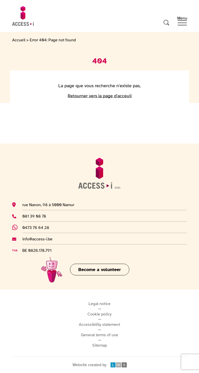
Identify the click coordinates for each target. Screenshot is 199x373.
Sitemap (99, 345)
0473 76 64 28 (38, 227)
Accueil (18, 40)
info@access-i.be (37, 239)
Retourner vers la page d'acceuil (100, 96)
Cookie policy (99, 314)
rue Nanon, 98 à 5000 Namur (48, 204)
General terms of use (99, 335)
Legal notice (99, 303)
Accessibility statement (99, 324)
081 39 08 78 (35, 216)
